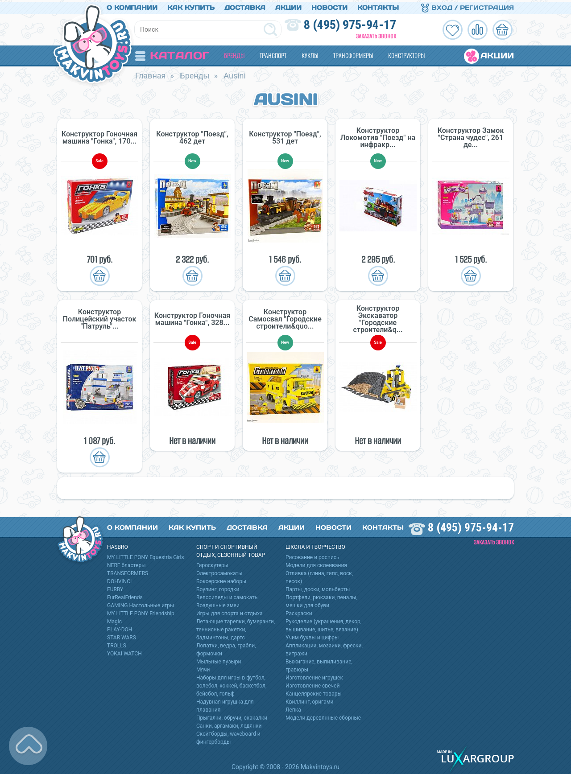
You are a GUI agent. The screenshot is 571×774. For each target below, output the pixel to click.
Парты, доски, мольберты (318, 588)
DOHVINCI (119, 579)
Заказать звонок (376, 34)
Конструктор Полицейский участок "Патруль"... (100, 317)
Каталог (172, 54)
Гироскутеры (212, 563)
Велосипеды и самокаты (227, 596)
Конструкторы (406, 53)
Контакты (378, 6)
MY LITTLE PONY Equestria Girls (145, 555)
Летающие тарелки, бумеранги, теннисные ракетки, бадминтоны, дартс (235, 628)
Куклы (310, 53)
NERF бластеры (126, 563)
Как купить (191, 6)
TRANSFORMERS (127, 571)
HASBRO (117, 545)
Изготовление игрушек (314, 676)
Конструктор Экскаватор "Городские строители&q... (378, 317)
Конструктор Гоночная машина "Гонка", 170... (99, 136)
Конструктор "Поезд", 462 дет (192, 136)
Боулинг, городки (218, 588)
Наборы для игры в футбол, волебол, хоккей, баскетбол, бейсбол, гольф (231, 684)
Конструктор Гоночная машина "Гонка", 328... (192, 317)
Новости (329, 6)
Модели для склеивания (316, 563)
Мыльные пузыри (218, 660)
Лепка (293, 708)
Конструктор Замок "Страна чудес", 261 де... (471, 136)
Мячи (203, 668)
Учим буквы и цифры (312, 636)
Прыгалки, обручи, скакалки (231, 716)
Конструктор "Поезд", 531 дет (285, 136)
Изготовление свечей (312, 684)
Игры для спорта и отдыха (229, 612)
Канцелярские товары (314, 692)
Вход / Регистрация (467, 6)
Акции (288, 6)
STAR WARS (121, 636)
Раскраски (299, 612)
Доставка (244, 6)
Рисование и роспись (312, 555)
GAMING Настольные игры (140, 604)
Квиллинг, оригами (310, 700)
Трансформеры (353, 53)
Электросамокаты (219, 571)
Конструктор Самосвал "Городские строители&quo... (285, 317)
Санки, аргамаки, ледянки (228, 724)
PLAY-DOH (119, 628)
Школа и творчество (315, 545)
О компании (132, 6)
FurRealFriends (125, 596)
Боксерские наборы (221, 579)
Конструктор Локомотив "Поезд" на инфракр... (377, 136)
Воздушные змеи (218, 604)
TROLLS (116, 644)
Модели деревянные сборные (323, 716)
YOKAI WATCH (124, 652)
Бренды (234, 53)
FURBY (115, 588)
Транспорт (273, 53)
